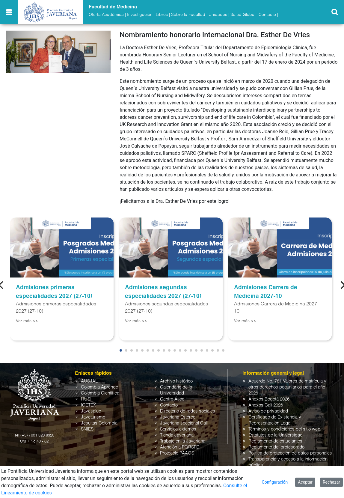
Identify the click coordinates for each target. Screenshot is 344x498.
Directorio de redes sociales (187, 411)
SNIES (87, 429)
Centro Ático (172, 399)
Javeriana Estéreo (177, 417)
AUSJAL (89, 381)
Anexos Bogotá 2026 (268, 399)
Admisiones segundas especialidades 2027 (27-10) (163, 292)
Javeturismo (93, 417)
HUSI (86, 399)
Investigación (140, 15)
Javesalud (91, 411)
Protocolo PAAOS (177, 453)
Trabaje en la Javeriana (182, 441)
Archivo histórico (176, 381)
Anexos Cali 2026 (265, 405)
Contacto (267, 15)
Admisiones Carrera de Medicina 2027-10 (265, 292)
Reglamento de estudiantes (275, 441)
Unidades (218, 15)
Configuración (275, 482)
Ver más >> (27, 321)
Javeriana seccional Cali (184, 423)
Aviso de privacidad (268, 411)
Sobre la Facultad (188, 15)
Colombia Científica (100, 393)
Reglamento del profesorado (276, 447)
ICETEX (88, 405)
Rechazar (331, 482)
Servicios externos (178, 429)
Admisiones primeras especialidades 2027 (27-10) (54, 292)
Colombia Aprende (99, 387)
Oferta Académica (106, 15)
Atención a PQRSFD (180, 447)
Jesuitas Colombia (99, 423)
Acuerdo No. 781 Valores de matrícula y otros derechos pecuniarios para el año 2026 (287, 387)
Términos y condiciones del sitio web (284, 429)
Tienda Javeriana (177, 435)
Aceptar (305, 482)
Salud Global (242, 15)
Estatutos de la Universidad (275, 435)
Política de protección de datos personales (290, 453)
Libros (162, 15)
